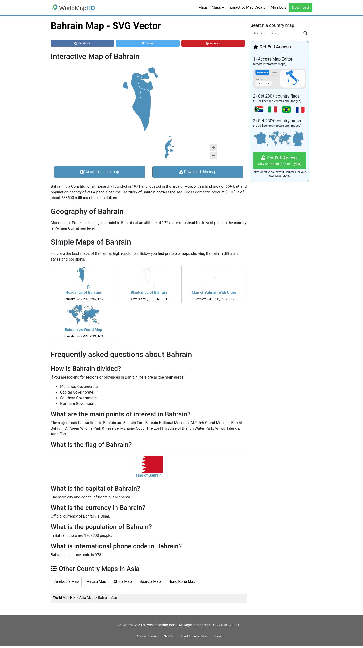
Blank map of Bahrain (149, 292)
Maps (216, 7)
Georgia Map (150, 581)
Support (218, 636)
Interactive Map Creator (247, 7)
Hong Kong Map (181, 581)
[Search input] (277, 33)
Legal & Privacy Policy (194, 636)
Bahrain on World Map (83, 329)
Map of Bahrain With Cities (214, 292)
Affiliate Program (147, 636)
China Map (123, 581)
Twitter (148, 43)
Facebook (82, 43)
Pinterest (213, 43)
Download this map (197, 172)
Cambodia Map (66, 581)
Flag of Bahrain (149, 475)
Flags (203, 7)
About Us (169, 636)
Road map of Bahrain (83, 292)
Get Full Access (280, 160)
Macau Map (96, 581)
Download (300, 7)
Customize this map (99, 172)
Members (279, 7)
